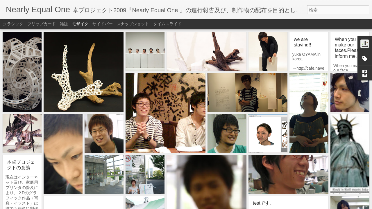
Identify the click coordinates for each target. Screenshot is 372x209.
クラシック (13, 23)
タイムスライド (167, 23)
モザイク (80, 23)
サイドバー (102, 23)
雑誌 (64, 23)
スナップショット (133, 23)
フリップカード (41, 23)
